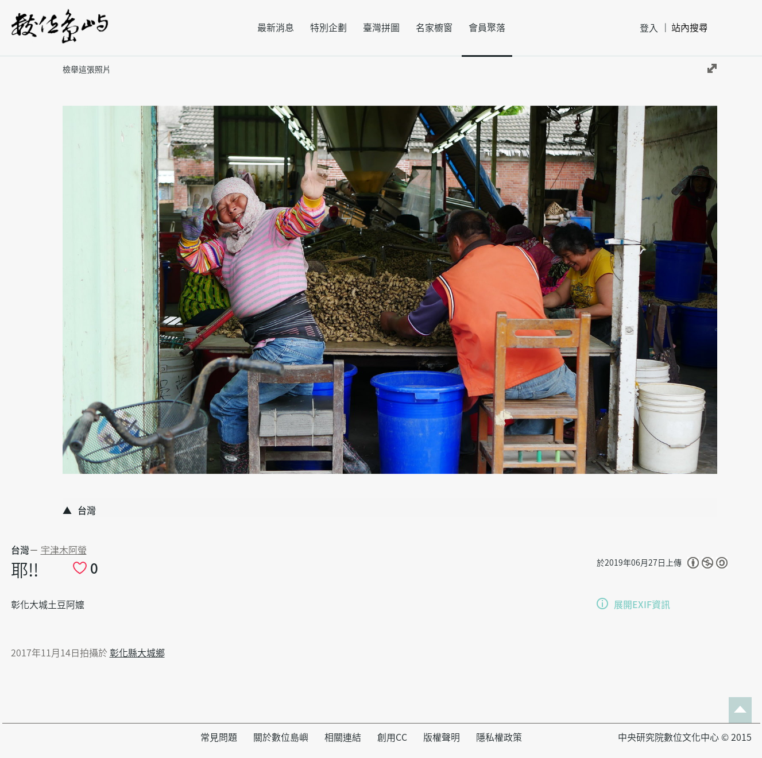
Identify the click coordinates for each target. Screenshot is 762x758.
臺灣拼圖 (381, 27)
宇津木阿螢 (64, 550)
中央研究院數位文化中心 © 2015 (685, 737)
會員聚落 (487, 27)
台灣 (20, 550)
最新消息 (275, 27)
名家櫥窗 (434, 27)
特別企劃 (328, 27)
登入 (649, 28)
